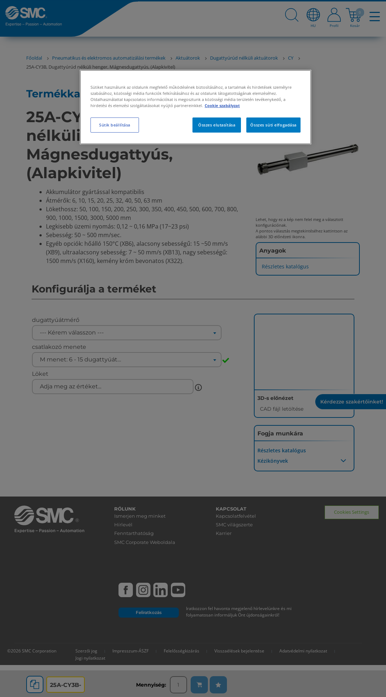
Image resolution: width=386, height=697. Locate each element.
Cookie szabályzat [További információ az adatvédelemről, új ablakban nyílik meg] (222, 105)
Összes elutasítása (216, 125)
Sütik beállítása (114, 125)
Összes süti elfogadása (273, 125)
